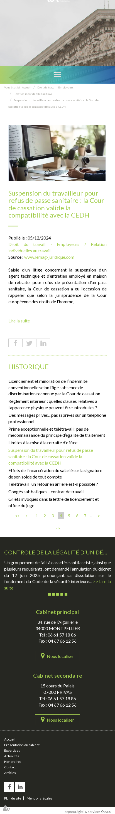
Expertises (12, 750)
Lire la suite (19, 320)
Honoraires (12, 761)
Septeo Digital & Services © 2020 (88, 811)
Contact (10, 767)
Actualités (11, 756)
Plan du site (12, 798)
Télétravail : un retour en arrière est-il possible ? (53, 484)
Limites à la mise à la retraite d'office (42, 442)
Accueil (26, 87)
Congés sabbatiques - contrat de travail (46, 491)
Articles (10, 773)
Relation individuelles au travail (34, 93)
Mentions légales (39, 798)
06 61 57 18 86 (62, 634)
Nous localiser (60, 656)
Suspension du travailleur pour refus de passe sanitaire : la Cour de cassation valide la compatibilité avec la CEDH (50, 456)
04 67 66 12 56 (62, 640)
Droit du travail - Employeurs (55, 87)
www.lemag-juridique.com (49, 257)
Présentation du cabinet (22, 745)
